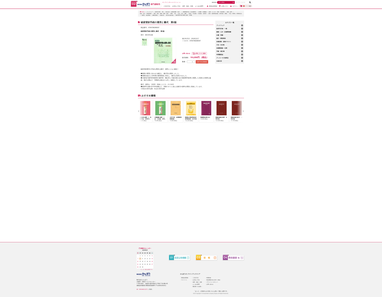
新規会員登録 (212, 6)
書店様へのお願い (197, 286)
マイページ (184, 280)
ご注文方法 (166, 6)
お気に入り (223, 6)
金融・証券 (229, 11)
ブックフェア (149, 11)
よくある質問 (199, 6)
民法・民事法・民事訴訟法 (235, 13)
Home (143, 11)
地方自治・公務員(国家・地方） (173, 11)
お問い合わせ (186, 53)
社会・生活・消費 (182, 13)
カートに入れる (202, 61)
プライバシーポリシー (212, 282)
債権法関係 (155, 15)
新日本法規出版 (169, 15)
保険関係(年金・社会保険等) (189, 11)
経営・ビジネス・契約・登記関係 (217, 11)
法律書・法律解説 (202, 11)
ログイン (234, 6)
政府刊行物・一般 (159, 11)
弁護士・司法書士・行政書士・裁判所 (197, 13)
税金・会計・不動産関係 (145, 13)
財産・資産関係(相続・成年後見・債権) (217, 13)
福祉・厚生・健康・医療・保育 (161, 13)
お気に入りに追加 (200, 53)
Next (240, 111)
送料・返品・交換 (187, 6)
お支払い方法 (176, 6)
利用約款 (208, 277)
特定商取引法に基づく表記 (213, 280)
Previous (141, 111)
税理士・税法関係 (146, 15)
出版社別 (162, 15)
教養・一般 (173, 13)
